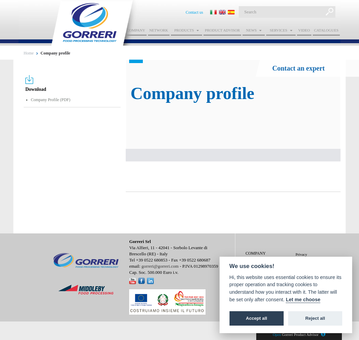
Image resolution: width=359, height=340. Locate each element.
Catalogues (326, 30)
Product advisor (222, 30)
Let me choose (303, 299)
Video (304, 30)
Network (158, 30)
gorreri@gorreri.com (159, 266)
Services (278, 30)
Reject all (315, 318)
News (251, 30)
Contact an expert (298, 68)
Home (29, 53)
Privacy (301, 254)
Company (136, 30)
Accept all (256, 318)
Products (184, 30)
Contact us (194, 12)
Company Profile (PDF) (50, 99)
